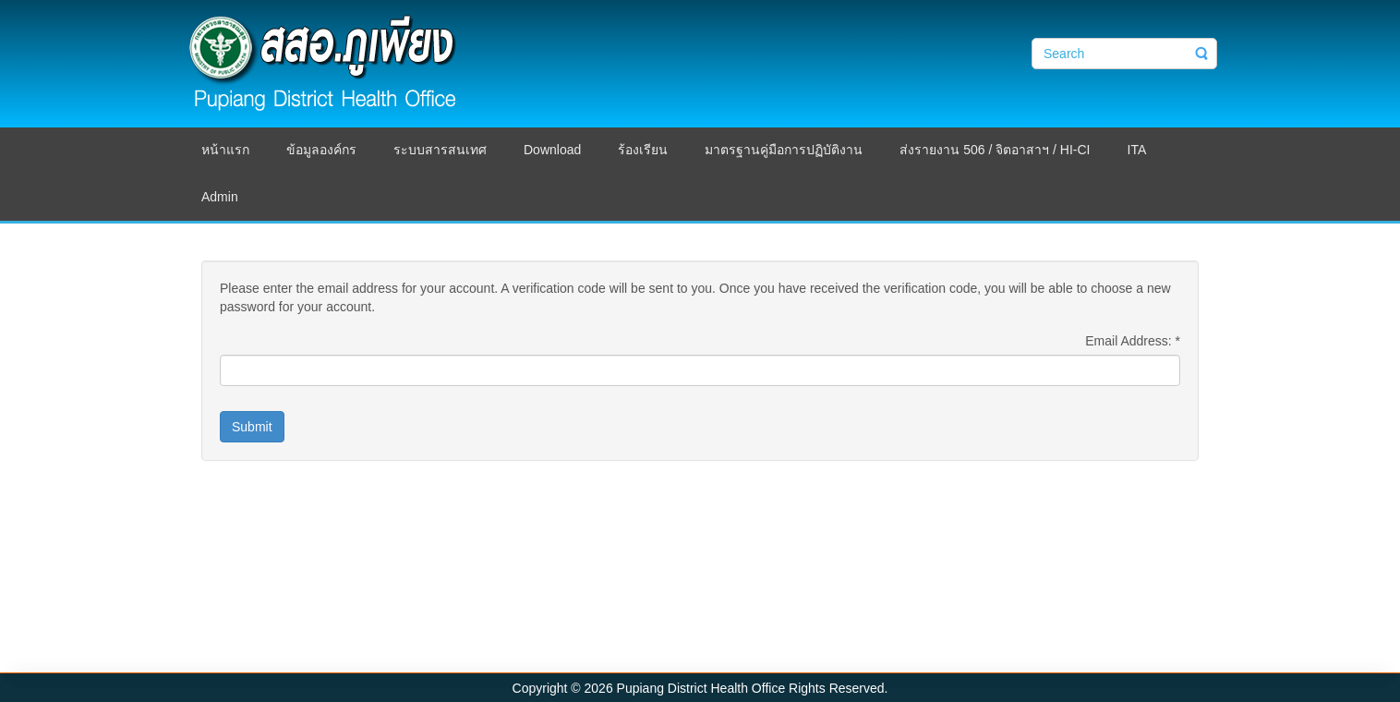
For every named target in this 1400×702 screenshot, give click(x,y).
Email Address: (1132, 340)
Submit (252, 426)
